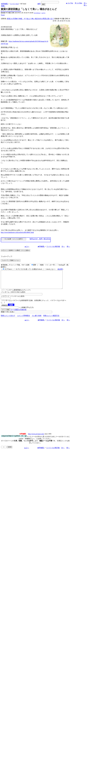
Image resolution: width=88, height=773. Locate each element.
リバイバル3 (14, 4)
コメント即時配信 (23, 319)
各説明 (60, 269)
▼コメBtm (78, 3)
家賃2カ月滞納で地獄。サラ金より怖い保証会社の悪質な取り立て (30, 18)
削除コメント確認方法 (51, 319)
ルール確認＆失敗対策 (18, 313)
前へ (85, 5)
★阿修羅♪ (4, 4)
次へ (85, 3)
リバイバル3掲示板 (53, 246)
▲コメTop (69, 3)
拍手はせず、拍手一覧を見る (40, 239)
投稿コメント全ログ (8, 319)
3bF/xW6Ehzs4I (37, 12)
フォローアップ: (6, 256)
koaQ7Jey (43, 12)
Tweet (3, 15)
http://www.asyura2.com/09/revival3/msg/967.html (11, 11)
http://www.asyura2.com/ (36, 437)
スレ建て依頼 (36, 319)
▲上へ (26, 246)
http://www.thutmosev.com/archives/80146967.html (17, 232)
